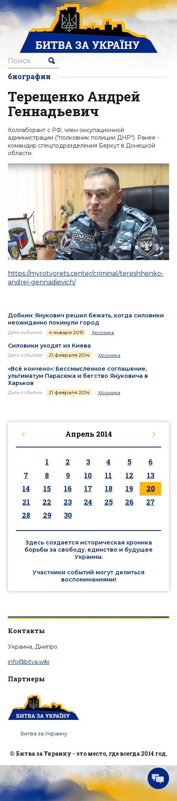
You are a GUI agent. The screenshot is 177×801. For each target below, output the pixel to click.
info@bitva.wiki (28, 661)
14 (26, 488)
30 (68, 515)
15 (47, 488)
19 (129, 488)
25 (108, 502)
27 (150, 502)
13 (150, 475)
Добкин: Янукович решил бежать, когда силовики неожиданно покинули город (86, 319)
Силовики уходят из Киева (49, 345)
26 (129, 502)
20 (150, 488)
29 (47, 515)
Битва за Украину (44, 733)
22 (46, 502)
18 (108, 488)
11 (108, 475)
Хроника (103, 332)
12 (129, 475)
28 (26, 515)
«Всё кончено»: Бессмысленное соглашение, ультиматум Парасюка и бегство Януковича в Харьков (78, 376)
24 (88, 502)
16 (68, 488)
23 (67, 502)
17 (88, 488)
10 (88, 475)
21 (26, 502)
